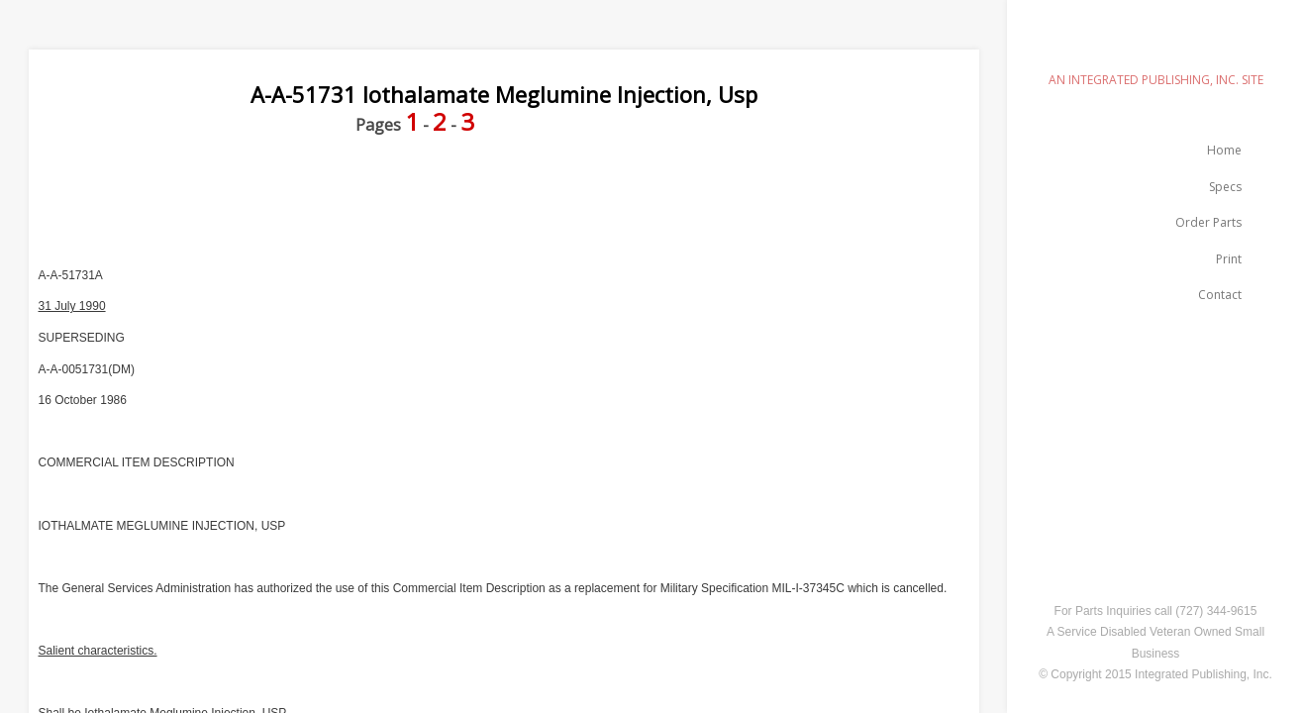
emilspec (1155, 45)
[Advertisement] (389, 201)
